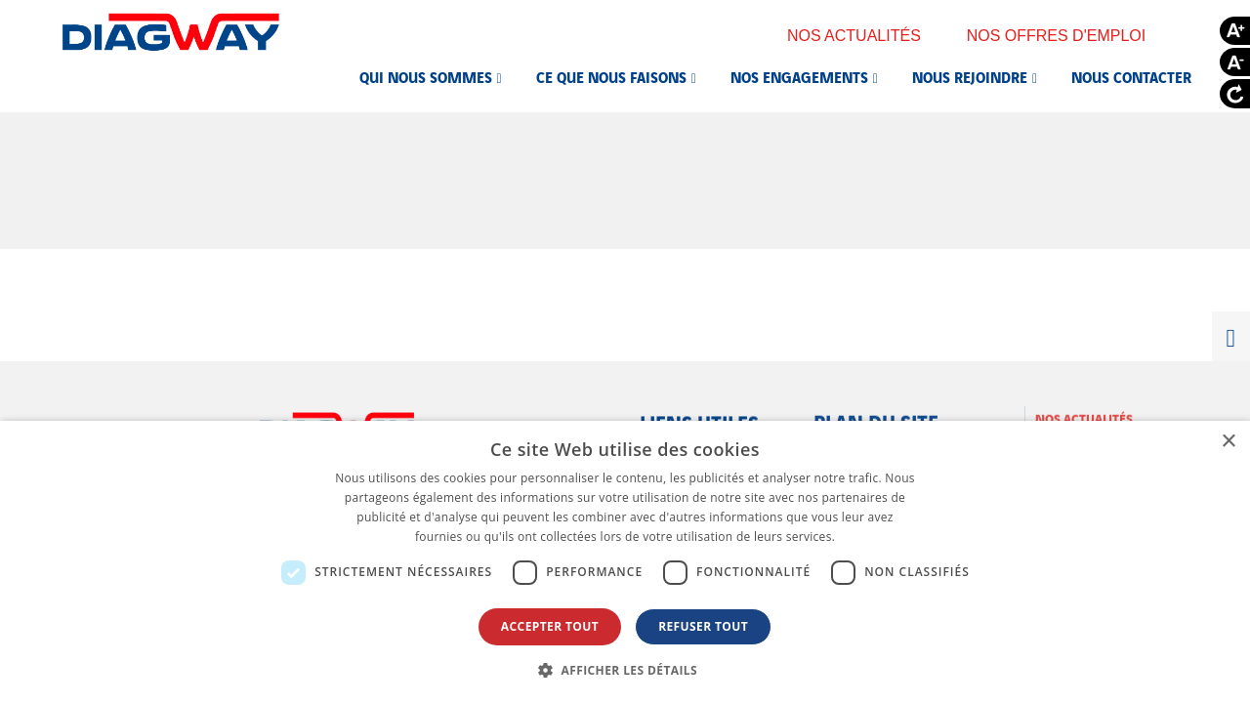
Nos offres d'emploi (1069, 35)
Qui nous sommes (425, 76)
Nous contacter (1131, 76)
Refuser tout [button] (703, 626)
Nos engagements (799, 76)
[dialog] (625, 562)
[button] (625, 670)
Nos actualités (867, 35)
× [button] (1228, 441)
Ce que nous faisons (611, 76)
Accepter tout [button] (550, 626)
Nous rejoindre (969, 76)
